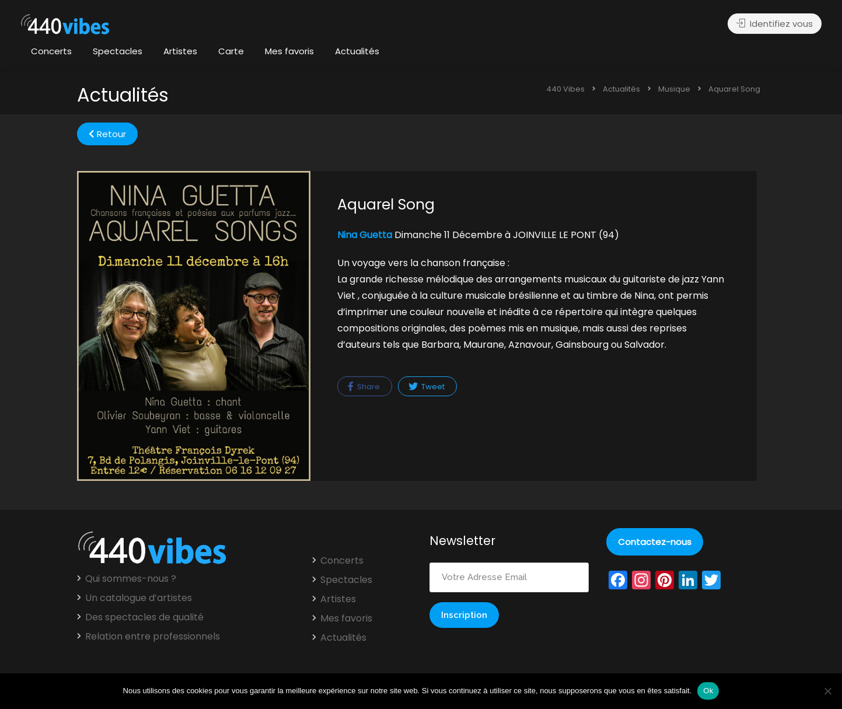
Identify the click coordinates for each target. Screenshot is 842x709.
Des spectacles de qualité (144, 617)
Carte (231, 51)
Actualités (357, 51)
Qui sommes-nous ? (130, 578)
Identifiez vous (774, 24)
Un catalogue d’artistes (138, 598)
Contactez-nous (654, 542)
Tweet (426, 386)
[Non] (827, 691)
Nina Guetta (364, 235)
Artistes (180, 51)
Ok (708, 690)
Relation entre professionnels (152, 636)
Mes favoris (289, 51)
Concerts (51, 51)
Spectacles (117, 51)
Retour (107, 134)
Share (364, 386)
